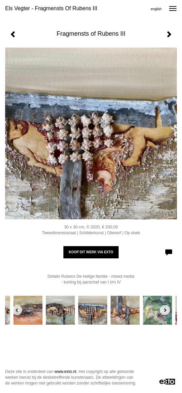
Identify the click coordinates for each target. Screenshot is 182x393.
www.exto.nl (65, 371)
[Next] (165, 310)
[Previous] (17, 310)
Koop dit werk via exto (91, 252)
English (156, 9)
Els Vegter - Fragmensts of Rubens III (51, 8)
